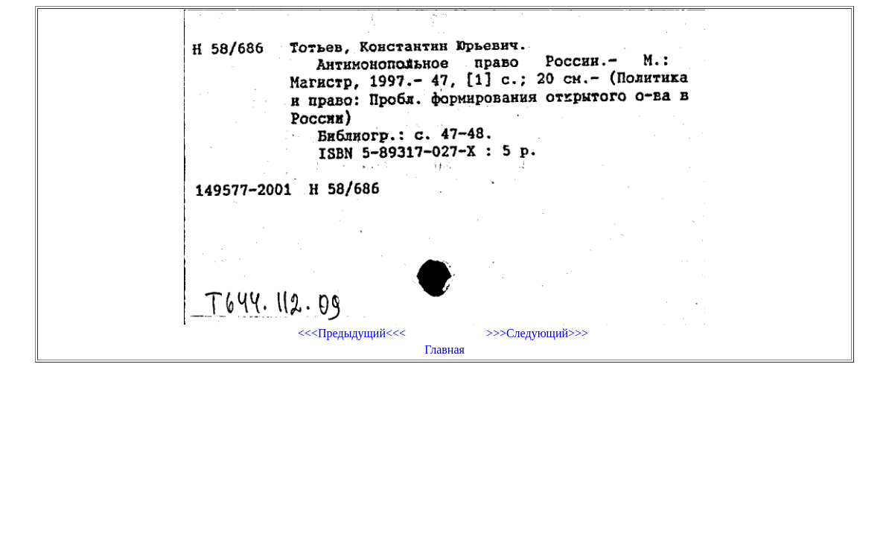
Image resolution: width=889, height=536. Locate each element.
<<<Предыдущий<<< (352, 333)
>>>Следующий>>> (537, 333)
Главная (444, 349)
